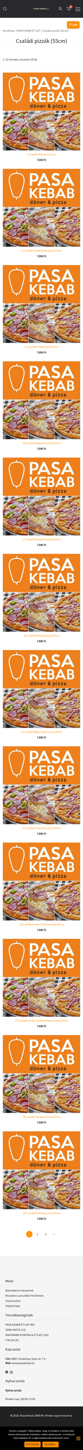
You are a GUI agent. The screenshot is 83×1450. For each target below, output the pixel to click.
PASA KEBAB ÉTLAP (28, 30)
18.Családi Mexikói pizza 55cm (42, 635)
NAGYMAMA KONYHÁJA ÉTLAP (23, 1335)
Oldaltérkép (12, 1306)
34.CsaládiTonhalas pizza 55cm (41, 1213)
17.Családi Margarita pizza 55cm (41, 539)
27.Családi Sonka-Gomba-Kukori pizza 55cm (41, 1020)
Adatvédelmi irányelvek (19, 1290)
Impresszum (12, 1301)
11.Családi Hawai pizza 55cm (42, 347)
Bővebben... (50, 1444)
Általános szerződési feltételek (24, 1295)
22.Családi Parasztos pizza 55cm (41, 828)
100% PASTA (12, 1330)
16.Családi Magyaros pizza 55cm (41, 443)
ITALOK (9, 1340)
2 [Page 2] (37, 1234)
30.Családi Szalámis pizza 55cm (41, 1117)
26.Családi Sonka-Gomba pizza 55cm (42, 924)
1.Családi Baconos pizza (41, 154)
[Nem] (78, 1438)
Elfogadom (32, 1444)
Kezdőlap (8, 30)
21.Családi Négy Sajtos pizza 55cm (41, 732)
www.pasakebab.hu (23, 1363)
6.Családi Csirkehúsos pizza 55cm (41, 250)
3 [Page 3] (45, 1234)
